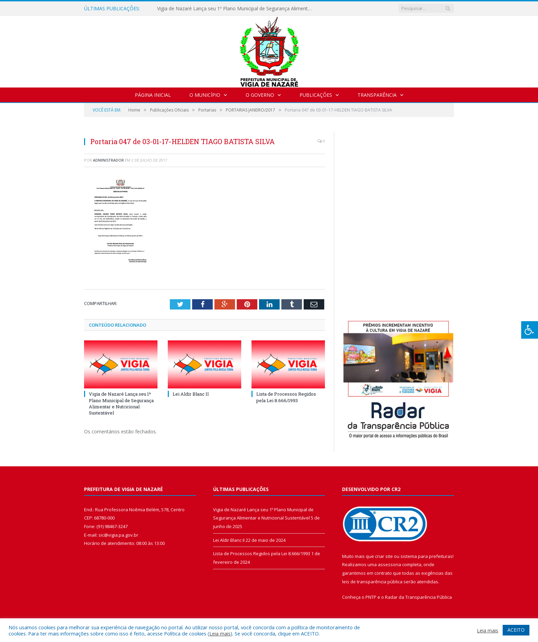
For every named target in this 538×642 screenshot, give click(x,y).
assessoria (389, 564)
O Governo (260, 95)
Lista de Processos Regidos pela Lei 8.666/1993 (286, 397)
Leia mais (220, 633)
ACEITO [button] (516, 630)
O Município (204, 95)
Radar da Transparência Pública (418, 597)
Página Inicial (153, 95)
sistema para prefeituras (426, 556)
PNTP (370, 597)
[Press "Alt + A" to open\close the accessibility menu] (529, 330)
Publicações (316, 95)
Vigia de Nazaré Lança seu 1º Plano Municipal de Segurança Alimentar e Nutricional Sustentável (236, 8)
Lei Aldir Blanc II (191, 394)
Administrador (108, 160)
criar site (384, 556)
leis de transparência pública (372, 582)
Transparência (377, 95)
